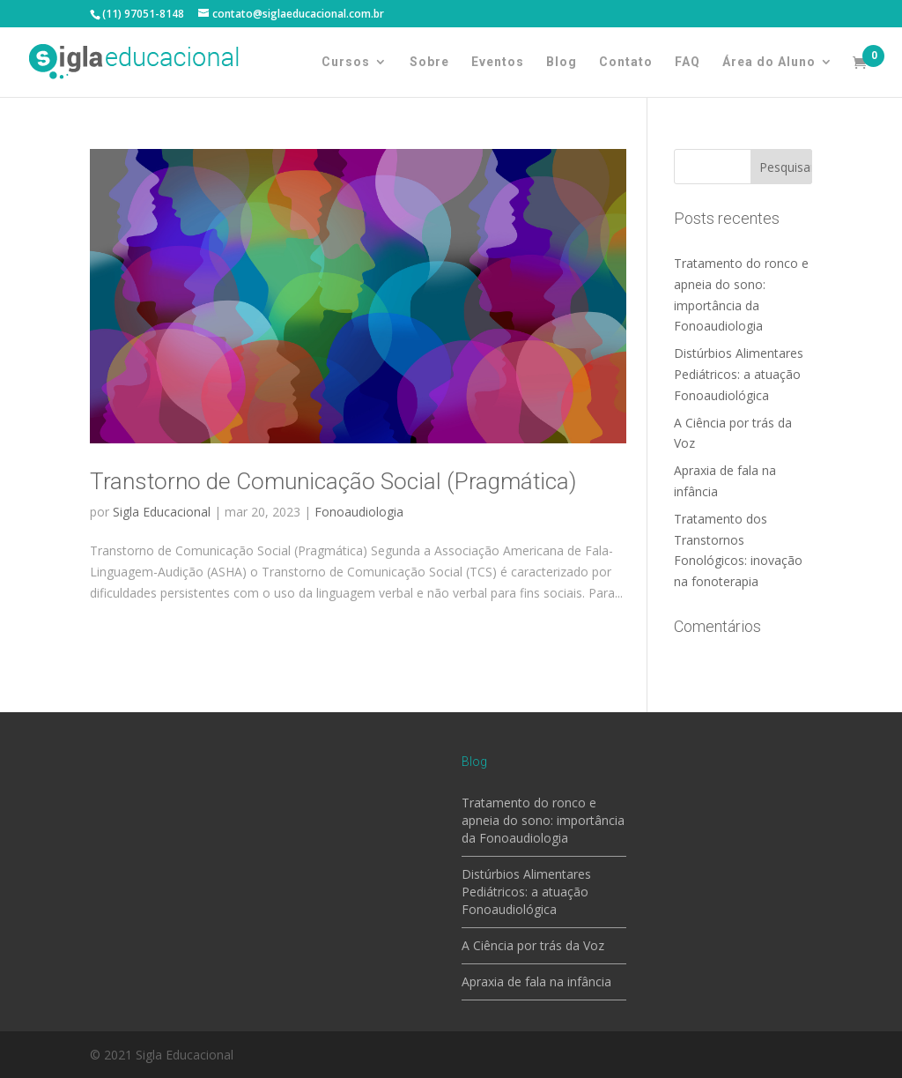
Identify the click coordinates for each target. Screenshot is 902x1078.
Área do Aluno (769, 62)
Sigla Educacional (162, 511)
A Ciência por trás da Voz (533, 945)
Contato (626, 62)
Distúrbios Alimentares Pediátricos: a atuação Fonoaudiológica (738, 374)
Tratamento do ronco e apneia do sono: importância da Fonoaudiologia (543, 820)
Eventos (497, 62)
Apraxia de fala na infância (536, 981)
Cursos (346, 62)
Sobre (429, 62)
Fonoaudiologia (358, 511)
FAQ (687, 62)
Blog (561, 62)
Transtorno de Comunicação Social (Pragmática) (333, 481)
